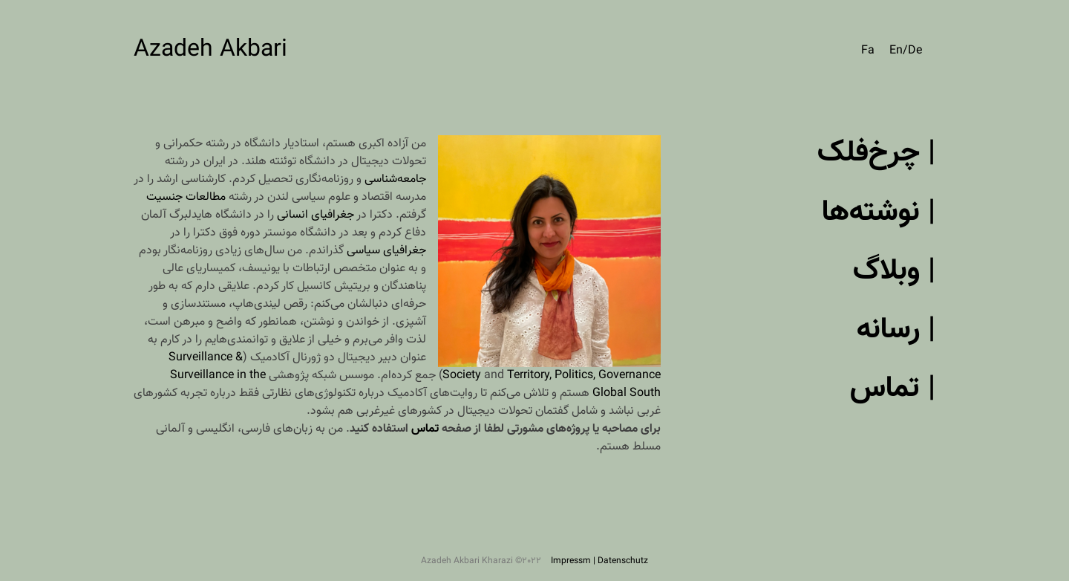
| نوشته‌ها (878, 212)
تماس (425, 429)
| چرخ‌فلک (876, 153)
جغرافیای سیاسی (386, 250)
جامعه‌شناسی (395, 179)
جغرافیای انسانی (315, 215)
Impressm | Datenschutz (599, 561)
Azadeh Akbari (210, 50)
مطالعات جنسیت (186, 197)
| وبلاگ (894, 271)
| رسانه (896, 330)
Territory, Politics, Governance (584, 375)
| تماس (892, 389)
